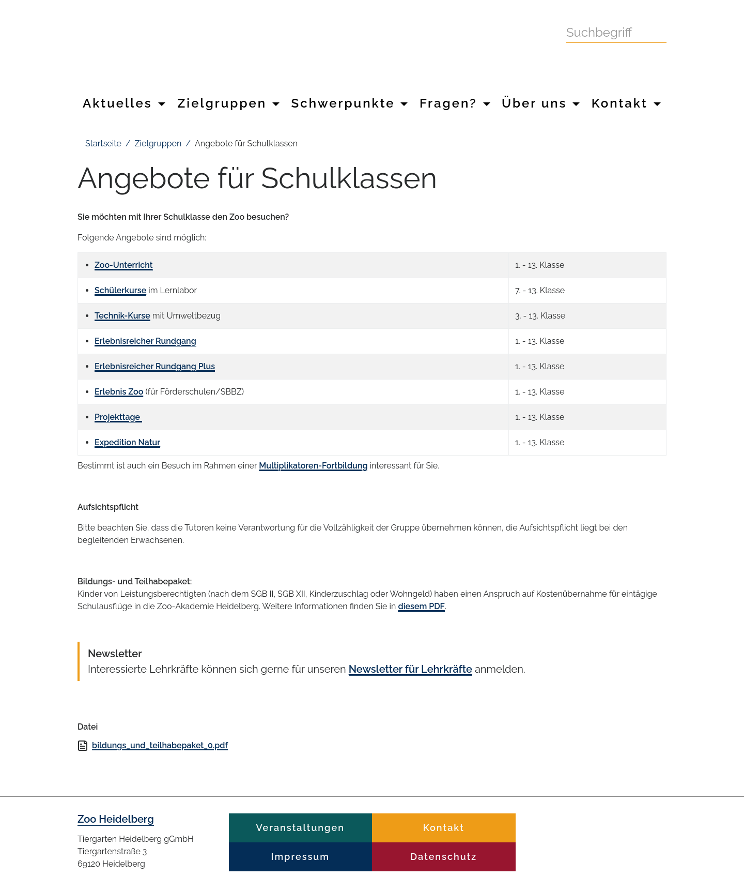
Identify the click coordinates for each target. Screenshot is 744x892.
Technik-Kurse (122, 316)
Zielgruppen (228, 103)
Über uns (541, 103)
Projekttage (118, 417)
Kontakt (626, 103)
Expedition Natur (127, 442)
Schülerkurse (120, 290)
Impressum (300, 856)
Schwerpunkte (349, 103)
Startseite (103, 143)
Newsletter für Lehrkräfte (410, 669)
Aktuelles (124, 103)
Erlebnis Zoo (119, 392)
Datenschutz (443, 856)
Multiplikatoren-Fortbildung (313, 466)
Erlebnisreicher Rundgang (145, 341)
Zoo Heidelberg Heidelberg (284, 45)
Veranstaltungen (300, 827)
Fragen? (455, 103)
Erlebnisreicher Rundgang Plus (155, 366)
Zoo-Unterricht (124, 265)
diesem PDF (421, 606)
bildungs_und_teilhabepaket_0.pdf (160, 745)
